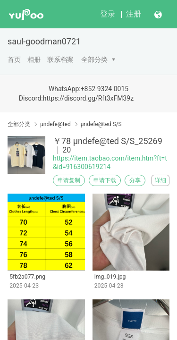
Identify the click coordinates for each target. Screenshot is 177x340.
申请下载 (104, 180)
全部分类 (94, 59)
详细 (160, 180)
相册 (34, 59)
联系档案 (60, 59)
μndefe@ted (55, 124)
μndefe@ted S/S (101, 124)
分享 (135, 180)
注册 (133, 13)
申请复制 (69, 180)
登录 (107, 13)
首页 (14, 59)
